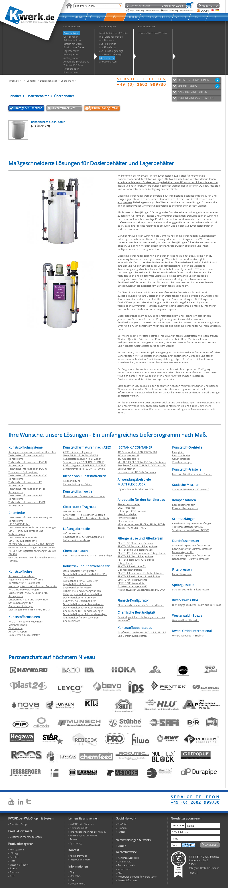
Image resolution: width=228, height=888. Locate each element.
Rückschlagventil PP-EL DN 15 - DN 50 (84, 465)
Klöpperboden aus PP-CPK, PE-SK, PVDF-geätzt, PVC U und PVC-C (141, 526)
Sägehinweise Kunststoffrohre (25, 579)
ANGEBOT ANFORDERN (192, 92)
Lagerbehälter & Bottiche (77, 584)
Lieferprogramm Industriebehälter (82, 594)
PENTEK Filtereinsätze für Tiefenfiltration (141, 573)
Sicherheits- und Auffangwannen (82, 590)
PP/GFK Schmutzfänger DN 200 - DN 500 (31, 544)
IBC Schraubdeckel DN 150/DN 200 (137, 452)
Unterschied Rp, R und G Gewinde (28, 599)
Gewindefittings (181, 458)
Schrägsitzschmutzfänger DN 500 (190, 530)
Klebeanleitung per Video (77, 484)
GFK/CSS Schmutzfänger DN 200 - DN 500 (32, 547)
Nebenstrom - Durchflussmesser (190, 558)
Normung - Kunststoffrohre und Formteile (32, 586)
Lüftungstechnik (72, 533)
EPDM (46, 609)
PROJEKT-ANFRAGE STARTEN (196, 98)
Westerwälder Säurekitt (185, 620)
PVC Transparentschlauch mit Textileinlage (87, 555)
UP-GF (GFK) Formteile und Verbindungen (32, 527)
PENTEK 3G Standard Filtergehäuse (137, 546)
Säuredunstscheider (129, 504)
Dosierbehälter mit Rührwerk (79, 597)
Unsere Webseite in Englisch (188, 635)
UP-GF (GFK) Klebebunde (22, 537)
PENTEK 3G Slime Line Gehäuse (135, 543)
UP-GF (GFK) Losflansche (22, 540)
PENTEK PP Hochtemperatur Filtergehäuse (142, 553)
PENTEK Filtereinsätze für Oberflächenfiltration (132, 568)
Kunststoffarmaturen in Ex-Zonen (82, 458)
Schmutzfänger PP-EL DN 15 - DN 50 (83, 462)
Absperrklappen (17, 631)
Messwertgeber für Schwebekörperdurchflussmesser (191, 553)
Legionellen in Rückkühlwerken (136, 489)
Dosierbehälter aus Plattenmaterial (83, 607)
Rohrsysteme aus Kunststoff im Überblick (32, 452)
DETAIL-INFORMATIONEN (193, 80)
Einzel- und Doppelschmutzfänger (191, 523)
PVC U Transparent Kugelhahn (25, 621)
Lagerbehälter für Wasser (77, 587)
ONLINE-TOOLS (187, 86)
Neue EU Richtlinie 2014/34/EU (80, 455)
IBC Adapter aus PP (129, 458)
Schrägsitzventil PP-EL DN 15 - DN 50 (84, 468)
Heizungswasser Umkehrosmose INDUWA (141, 589)
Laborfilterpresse (181, 574)
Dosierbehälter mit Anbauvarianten (83, 604)
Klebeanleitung (71, 480)
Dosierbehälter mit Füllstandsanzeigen (85, 614)
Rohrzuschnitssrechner (21, 576)
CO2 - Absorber (126, 507)
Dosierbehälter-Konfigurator (79, 570)
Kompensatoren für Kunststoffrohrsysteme (185, 506)
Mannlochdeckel (127, 514)
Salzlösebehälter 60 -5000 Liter (80, 580)
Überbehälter (68, 80)
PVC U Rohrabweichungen (23, 589)
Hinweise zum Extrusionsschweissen (84, 496)
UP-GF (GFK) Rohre (19, 524)
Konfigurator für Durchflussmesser (192, 548)
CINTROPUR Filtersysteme (132, 579)
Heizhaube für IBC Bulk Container (137, 472)
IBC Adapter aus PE (128, 455)
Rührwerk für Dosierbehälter (79, 600)
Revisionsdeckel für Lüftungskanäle (83, 536)
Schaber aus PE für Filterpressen (190, 589)
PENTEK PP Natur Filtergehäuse (135, 556)
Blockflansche (125, 521)
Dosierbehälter (48, 80)
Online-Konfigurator (105, 108)
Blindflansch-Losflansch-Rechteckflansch (141, 605)
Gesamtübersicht (64, 108)
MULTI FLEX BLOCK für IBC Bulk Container (142, 462)
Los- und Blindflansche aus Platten (192, 474)
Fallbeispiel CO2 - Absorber (133, 511)
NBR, (33, 609)
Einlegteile (178, 452)
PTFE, (26, 609)
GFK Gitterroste (72, 511)
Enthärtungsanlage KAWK (132, 586)
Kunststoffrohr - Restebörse (24, 582)
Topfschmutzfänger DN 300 (187, 526)
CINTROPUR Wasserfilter (131, 583)
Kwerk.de (13, 80)
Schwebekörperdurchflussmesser (191, 545)
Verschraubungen (182, 462)
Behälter (31, 80)
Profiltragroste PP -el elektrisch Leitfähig (86, 518)
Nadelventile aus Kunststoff (24, 634)
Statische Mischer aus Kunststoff (190, 489)
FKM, (39, 609)
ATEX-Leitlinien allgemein (77, 452)
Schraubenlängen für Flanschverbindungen (20, 604)
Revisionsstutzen (127, 517)
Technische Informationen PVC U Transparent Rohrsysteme (27, 470)
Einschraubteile (181, 455)
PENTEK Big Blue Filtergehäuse (135, 549)
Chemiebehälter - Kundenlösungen (83, 610)
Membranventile (17, 624)
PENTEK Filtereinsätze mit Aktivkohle (139, 576)
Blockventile (15, 628)
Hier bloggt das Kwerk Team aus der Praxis (196, 604)
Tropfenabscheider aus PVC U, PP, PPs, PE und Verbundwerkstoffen (142, 634)
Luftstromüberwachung (76, 540)
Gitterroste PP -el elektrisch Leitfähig (84, 514)
